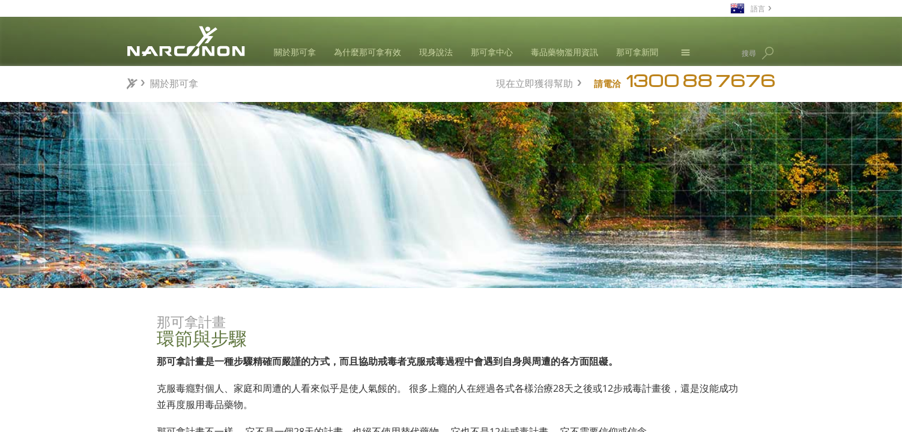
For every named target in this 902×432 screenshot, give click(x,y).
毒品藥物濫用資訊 (564, 52)
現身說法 (436, 52)
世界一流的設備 (226, 390)
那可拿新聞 (637, 52)
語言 (758, 8)
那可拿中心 (492, 52)
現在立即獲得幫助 (534, 82)
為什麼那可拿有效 (367, 52)
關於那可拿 (295, 52)
